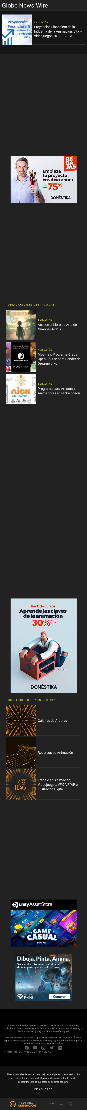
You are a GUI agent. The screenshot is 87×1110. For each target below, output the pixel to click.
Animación (41, 22)
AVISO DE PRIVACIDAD (37, 1051)
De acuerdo (43, 1089)
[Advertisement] (43, 105)
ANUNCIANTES (13, 1051)
